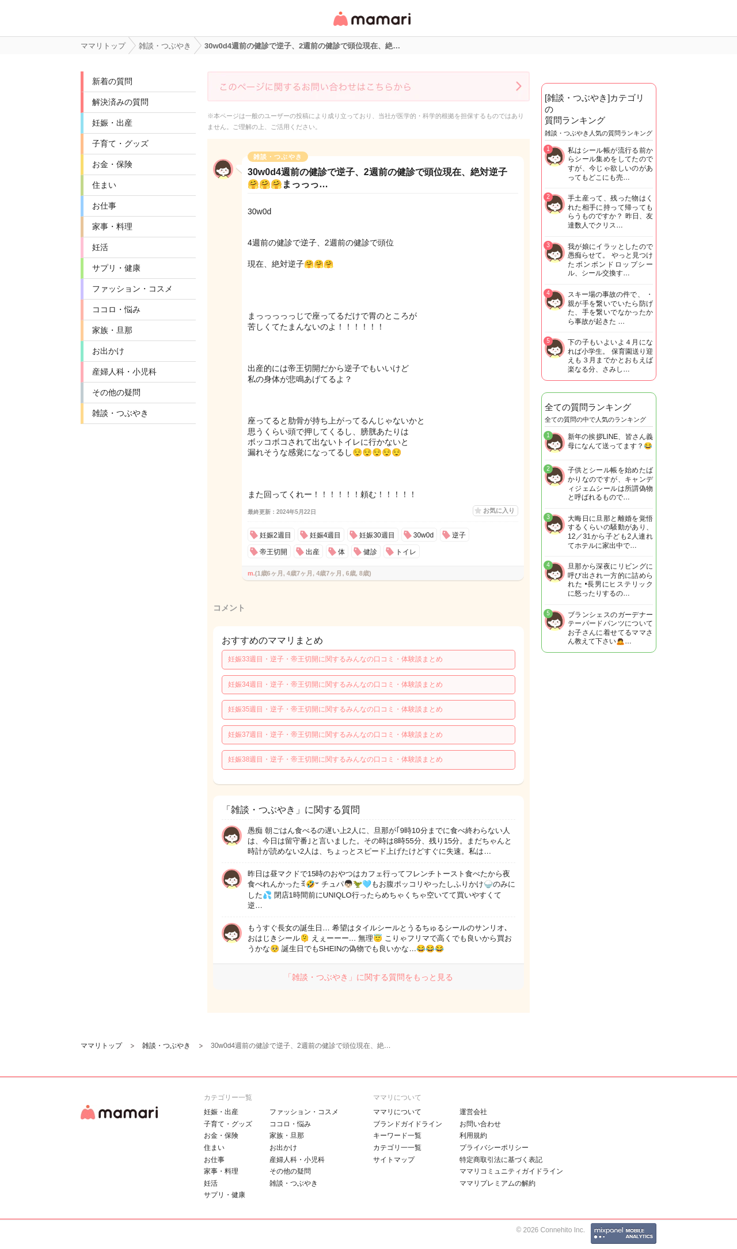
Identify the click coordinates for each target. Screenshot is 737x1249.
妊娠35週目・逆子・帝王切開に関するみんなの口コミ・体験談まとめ (335, 709)
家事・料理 (112, 226)
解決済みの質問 (120, 102)
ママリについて (397, 1112)
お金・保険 (112, 164)
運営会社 (473, 1112)
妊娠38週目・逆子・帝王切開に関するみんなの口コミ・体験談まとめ (335, 759)
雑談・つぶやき (120, 413)
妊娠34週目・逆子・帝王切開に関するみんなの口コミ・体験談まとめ (335, 684)
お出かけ (108, 350)
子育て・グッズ (120, 143)
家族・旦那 (112, 330)
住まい (104, 185)
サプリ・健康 (116, 267)
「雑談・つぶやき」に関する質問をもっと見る (368, 977)
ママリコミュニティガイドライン (511, 1171)
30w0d (423, 535)
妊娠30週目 (376, 535)
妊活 (100, 247)
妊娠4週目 (325, 535)
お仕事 (104, 205)
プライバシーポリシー (494, 1148)
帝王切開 (273, 552)
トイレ (406, 552)
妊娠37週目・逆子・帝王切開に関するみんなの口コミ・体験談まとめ (335, 735)
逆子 (459, 535)
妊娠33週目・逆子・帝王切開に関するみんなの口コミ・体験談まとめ (335, 659)
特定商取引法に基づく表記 (500, 1160)
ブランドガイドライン (407, 1124)
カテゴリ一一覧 (397, 1148)
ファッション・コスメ (132, 288)
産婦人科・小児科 (124, 371)
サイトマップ (394, 1160)
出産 (313, 552)
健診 (370, 552)
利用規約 (473, 1135)
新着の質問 (112, 81)
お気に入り (499, 510)
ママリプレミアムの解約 (497, 1183)
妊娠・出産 (112, 122)
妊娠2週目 (275, 535)
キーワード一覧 (397, 1135)
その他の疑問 (116, 392)
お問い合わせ (480, 1124)
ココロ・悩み (116, 309)
